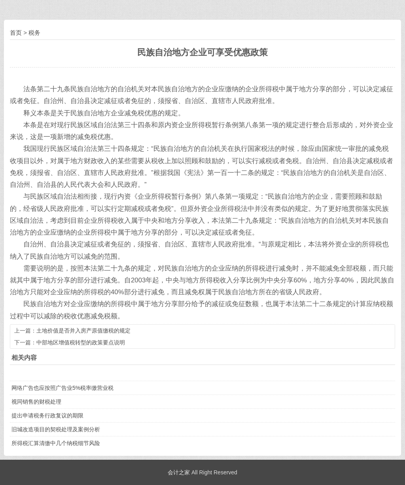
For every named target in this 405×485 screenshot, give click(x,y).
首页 (16, 32)
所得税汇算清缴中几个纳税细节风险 (55, 443)
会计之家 (179, 472)
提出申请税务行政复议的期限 (47, 415)
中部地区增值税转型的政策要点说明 (80, 342)
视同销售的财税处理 (36, 402)
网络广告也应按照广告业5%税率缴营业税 (62, 388)
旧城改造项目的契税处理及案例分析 (55, 429)
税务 (34, 32)
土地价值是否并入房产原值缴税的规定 (83, 330)
